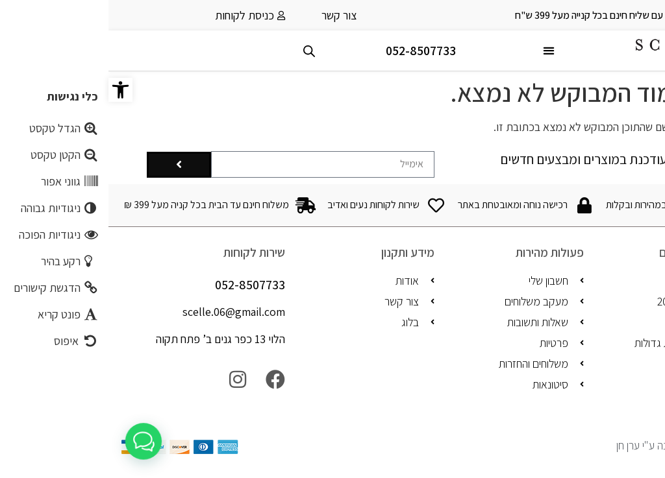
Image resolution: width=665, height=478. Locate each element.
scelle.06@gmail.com (125, 311)
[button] (12, 90)
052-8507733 (312, 50)
